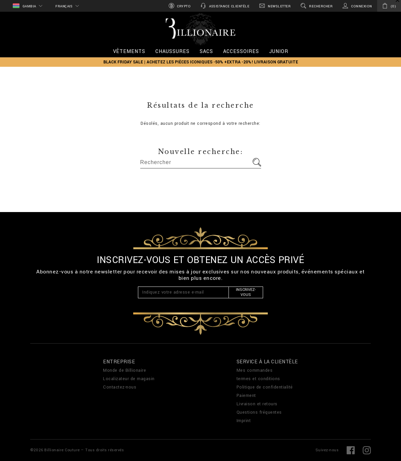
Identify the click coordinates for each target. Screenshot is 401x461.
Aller (257, 162)
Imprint (244, 421)
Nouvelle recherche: (200, 152)
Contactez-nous (119, 387)
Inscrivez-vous (246, 292)
